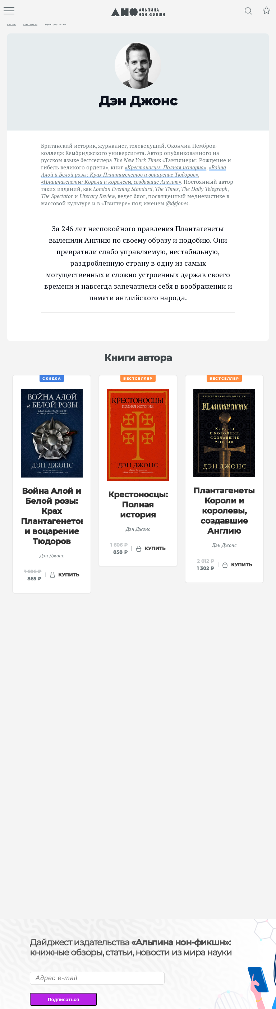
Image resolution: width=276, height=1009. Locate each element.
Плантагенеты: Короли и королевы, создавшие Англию (225, 511)
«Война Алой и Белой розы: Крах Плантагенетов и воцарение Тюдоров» (133, 171)
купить (68, 574)
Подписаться (63, 999)
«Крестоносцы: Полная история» (165, 167)
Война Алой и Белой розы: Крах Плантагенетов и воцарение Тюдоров (53, 516)
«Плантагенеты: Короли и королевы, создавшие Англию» (111, 181)
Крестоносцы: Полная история (138, 505)
